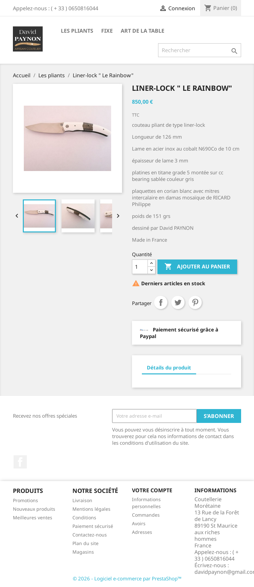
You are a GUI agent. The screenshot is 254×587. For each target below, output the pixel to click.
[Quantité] (140, 266)
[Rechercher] (199, 50)
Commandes (146, 515)
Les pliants (77, 30)
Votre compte (152, 490)
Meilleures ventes (32, 517)
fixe (107, 30)
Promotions (25, 500)
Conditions (84, 517)
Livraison (82, 500)
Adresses (142, 532)
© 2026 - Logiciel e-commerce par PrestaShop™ (127, 578)
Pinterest (195, 302)
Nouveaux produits (34, 509)
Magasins (83, 552)
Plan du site (85, 543)
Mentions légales (91, 509)
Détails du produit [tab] (169, 367)
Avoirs (139, 523)
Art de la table (142, 30)
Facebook (20, 461)
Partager (160, 302)
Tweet (178, 302)
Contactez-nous (89, 535)
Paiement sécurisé (92, 526)
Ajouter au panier (197, 266)
